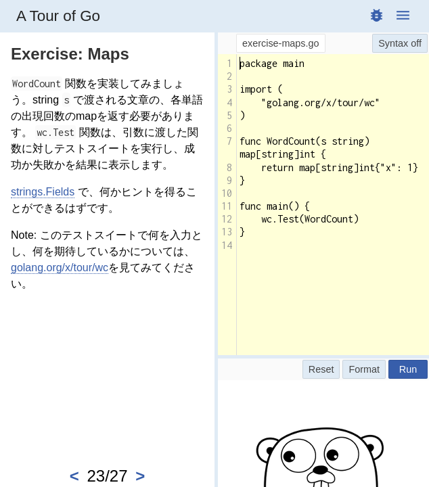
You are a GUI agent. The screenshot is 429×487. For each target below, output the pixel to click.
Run (408, 369)
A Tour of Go (58, 15)
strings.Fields (42, 192)
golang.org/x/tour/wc (59, 267)
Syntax (393, 43)
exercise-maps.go (280, 43)
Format (364, 369)
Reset (321, 369)
